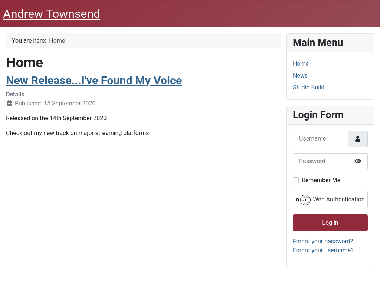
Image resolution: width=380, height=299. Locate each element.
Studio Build (308, 87)
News (300, 75)
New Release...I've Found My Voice (94, 80)
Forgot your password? (323, 241)
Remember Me (321, 180)
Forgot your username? (323, 250)
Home (301, 63)
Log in (330, 222)
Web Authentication (330, 200)
